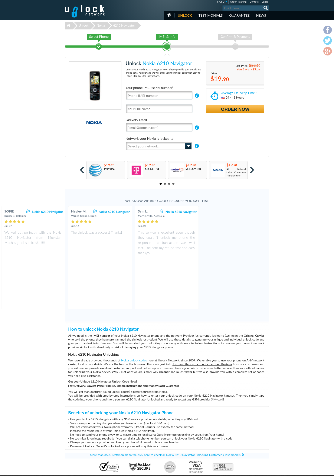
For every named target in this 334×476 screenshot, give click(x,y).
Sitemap (239, 447)
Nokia (101, 26)
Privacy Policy (242, 444)
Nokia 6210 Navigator (114, 212)
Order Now (235, 109)
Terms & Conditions (245, 441)
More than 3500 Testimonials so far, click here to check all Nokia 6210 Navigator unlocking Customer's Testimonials (165, 404)
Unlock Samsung (141, 445)
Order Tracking (238, 1)
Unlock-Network (85, 11)
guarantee (239, 15)
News (261, 15)
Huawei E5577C (207, 435)
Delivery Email (136, 120)
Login (265, 1)
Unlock (185, 15)
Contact (254, 1)
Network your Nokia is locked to (150, 138)
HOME (169, 15)
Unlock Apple (139, 448)
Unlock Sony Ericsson (143, 457)
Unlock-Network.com (85, 435)
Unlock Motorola (141, 454)
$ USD (221, 1)
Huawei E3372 (206, 438)
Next (252, 170)
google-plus (266, 471)
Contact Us (241, 438)
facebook (249, 471)
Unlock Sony (138, 451)
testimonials (211, 15)
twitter (257, 471)
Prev (82, 170)
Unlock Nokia (139, 441)
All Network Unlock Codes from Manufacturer (236, 172)
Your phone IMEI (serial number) (149, 88)
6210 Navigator (124, 26)
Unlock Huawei (140, 438)
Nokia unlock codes (134, 310)
